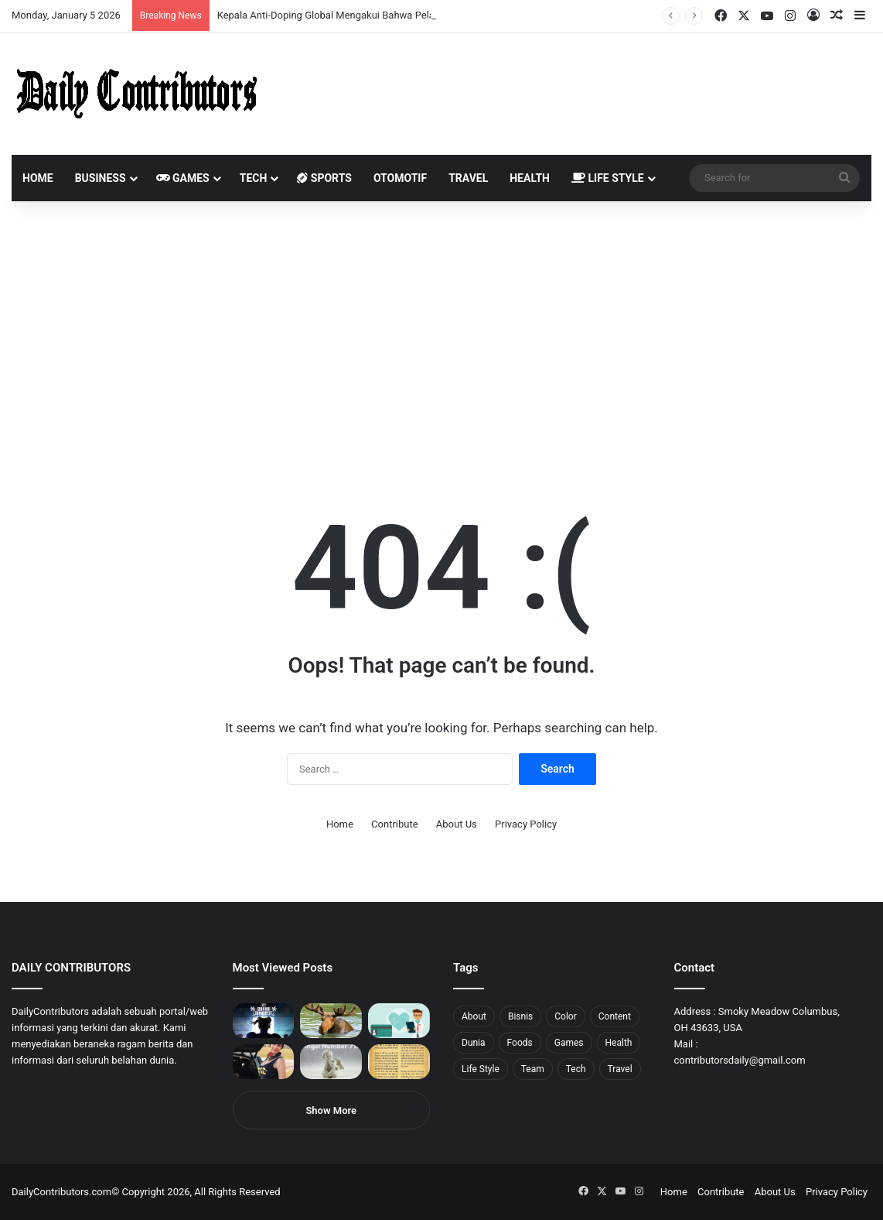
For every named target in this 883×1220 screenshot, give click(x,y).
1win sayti (8, 0)
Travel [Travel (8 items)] (620, 1069)
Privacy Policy (526, 824)
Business (100, 178)
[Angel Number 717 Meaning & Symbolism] (331, 1061)
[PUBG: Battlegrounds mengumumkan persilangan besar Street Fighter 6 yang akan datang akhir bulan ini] (264, 1020)
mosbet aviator (206, 0)
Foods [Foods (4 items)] (520, 1042)
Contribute (394, 824)
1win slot (145, 0)
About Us (456, 824)
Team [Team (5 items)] (532, 1069)
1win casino (126, 0)
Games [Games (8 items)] (569, 1042)
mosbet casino (132, 0)
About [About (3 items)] (474, 1016)
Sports (324, 178)
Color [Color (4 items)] (565, 1016)
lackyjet (177, 0)
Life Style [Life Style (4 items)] (480, 1069)
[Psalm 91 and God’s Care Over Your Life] (399, 1061)
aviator (170, 0)
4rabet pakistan (241, 0)
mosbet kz (181, 0)
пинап (174, 0)
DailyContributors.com (61, 1192)
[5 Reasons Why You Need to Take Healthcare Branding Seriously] (399, 1020)
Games (183, 178)
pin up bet (191, 0)
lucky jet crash (166, 0)
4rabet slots (40, 0)
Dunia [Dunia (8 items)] (474, 1042)
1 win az (122, 0)
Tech (254, 178)
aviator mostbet (196, 0)
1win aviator (50, 0)
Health (530, 178)
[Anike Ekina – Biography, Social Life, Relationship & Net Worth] (264, 1061)
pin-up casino (158, 0)
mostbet (2, 0)
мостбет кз (112, 0)
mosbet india (56, 0)
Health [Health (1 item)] (618, 1042)
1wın (88, 0)
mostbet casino (20, 0)
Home (37, 178)
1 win (5, 0)
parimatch (186, 0)
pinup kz (225, 0)
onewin (201, 0)
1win (86, 0)
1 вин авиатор (34, 0)
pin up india (82, 0)
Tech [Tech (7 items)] (576, 1069)
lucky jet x (236, 0)
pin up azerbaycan (93, 0)
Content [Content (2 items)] (614, 1016)
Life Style (607, 178)
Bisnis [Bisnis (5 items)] (520, 1016)
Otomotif (400, 178)
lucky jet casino (139, 0)
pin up (99, 0)
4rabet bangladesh (70, 0)
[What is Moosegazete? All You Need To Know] (331, 1020)
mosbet (150, 0)
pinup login (215, 0)
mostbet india (14, 0)
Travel (468, 178)
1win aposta (77, 0)
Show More (330, 1110)
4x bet (64, 0)
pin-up (211, 0)
